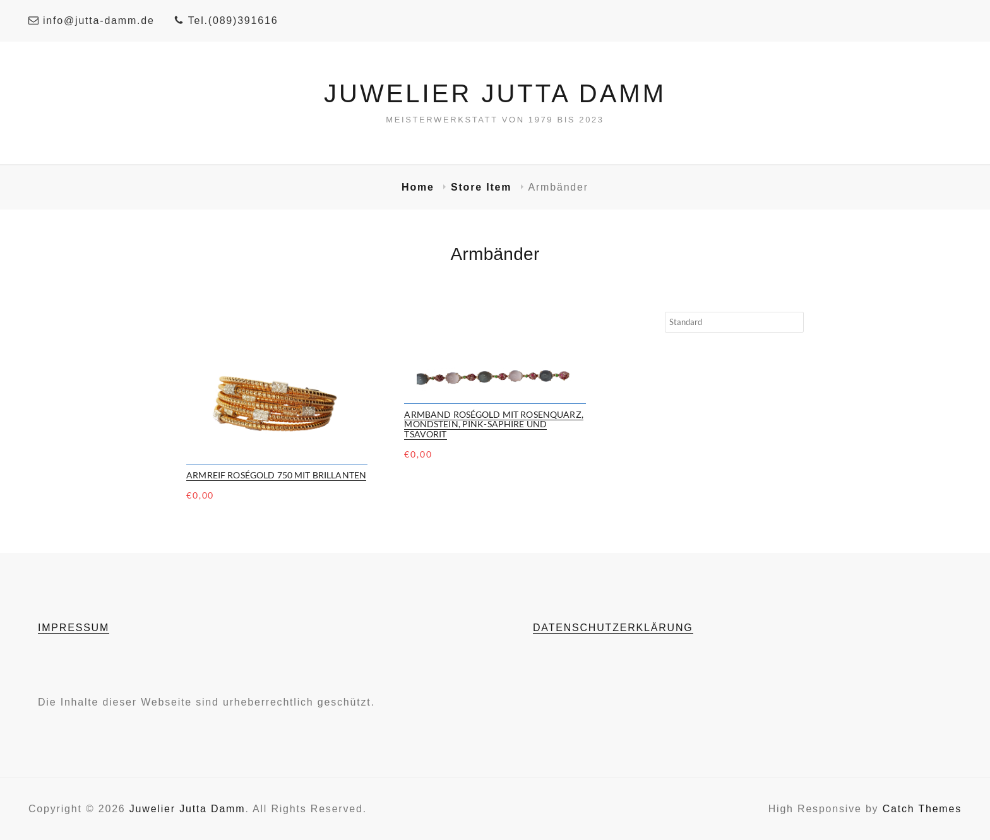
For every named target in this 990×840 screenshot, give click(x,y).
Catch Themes (922, 808)
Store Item (483, 187)
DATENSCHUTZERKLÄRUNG (613, 627)
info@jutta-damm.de (91, 20)
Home (420, 187)
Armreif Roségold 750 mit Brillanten (276, 475)
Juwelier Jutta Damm (495, 93)
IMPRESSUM (73, 627)
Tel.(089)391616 (226, 20)
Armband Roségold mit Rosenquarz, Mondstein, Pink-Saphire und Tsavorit (493, 424)
